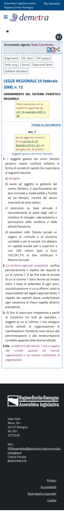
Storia (25, 64)
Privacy (51, 480)
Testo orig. (11, 64)
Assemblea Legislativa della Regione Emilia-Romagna (20, 5)
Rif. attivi (27, 58)
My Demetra (52, 3)
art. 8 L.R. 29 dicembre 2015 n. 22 (28, 143)
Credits (51, 500)
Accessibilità (48, 487)
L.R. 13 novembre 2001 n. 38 (31, 114)
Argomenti (11, 58)
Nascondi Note (42, 64)
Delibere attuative (16, 71)
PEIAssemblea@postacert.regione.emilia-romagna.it (34, 450)
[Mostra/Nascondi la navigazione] (6, 17)
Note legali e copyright (42, 493)
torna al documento (46, 125)
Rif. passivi (44, 58)
